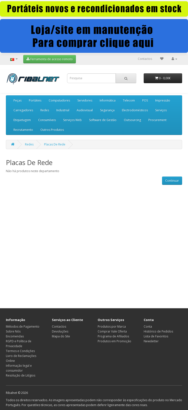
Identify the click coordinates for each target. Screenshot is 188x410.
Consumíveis (47, 120)
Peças (17, 100)
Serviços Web (72, 120)
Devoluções (60, 331)
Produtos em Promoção (114, 341)
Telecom (129, 100)
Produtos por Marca (112, 326)
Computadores (59, 100)
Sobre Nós (13, 331)
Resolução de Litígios (20, 375)
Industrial (62, 110)
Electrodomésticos (135, 110)
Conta (148, 326)
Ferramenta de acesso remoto (49, 59)
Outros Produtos (52, 130)
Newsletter (151, 341)
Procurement (157, 120)
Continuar (172, 180)
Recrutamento (23, 130)
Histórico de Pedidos (158, 331)
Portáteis (35, 100)
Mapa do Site (61, 336)
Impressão (162, 100)
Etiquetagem (22, 120)
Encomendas (15, 336)
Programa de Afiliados (113, 336)
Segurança (107, 110)
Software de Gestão (103, 120)
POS (145, 100)
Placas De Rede (54, 144)
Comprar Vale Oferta (112, 331)
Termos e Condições (20, 351)
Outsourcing (132, 120)
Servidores (84, 100)
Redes (44, 110)
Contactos (145, 59)
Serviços (161, 110)
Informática (108, 100)
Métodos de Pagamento (22, 326)
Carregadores (23, 110)
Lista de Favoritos (156, 336)
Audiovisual (85, 110)
